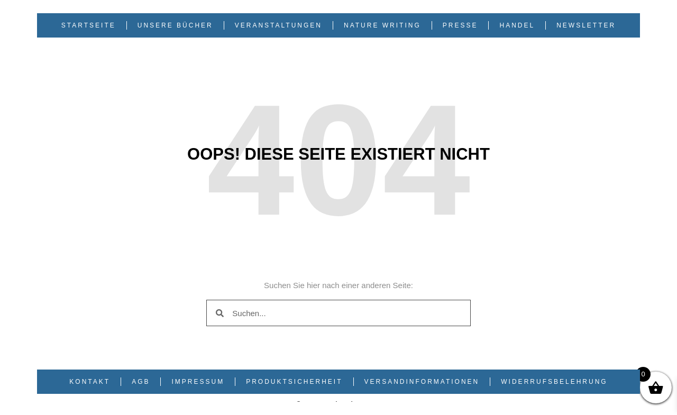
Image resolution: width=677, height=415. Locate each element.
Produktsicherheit (294, 381)
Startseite (88, 25)
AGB (141, 381)
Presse (460, 25)
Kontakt (89, 381)
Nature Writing (382, 25)
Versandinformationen (422, 381)
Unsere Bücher (175, 25)
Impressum (197, 381)
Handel (517, 25)
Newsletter (586, 25)
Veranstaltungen (278, 25)
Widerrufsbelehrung (554, 381)
